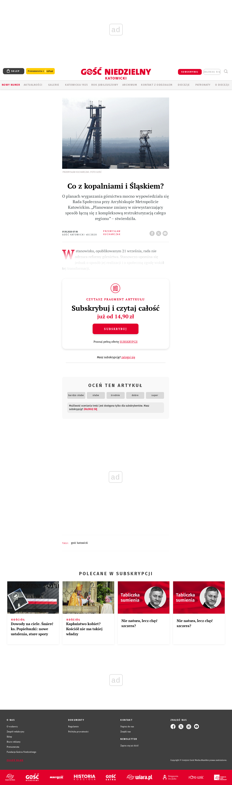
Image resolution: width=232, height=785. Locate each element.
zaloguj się (212, 72)
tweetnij (159, 232)
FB (153, 232)
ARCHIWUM (129, 84)
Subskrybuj (115, 329)
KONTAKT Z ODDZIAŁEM (156, 84)
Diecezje (184, 84)
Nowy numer (11, 84)
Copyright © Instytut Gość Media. (185, 760)
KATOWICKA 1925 (76, 84)
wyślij (166, 232)
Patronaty (203, 84)
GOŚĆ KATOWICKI (79, 543)
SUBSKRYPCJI (129, 342)
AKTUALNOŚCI (33, 84)
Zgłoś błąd (15, 760)
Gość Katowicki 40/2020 (79, 234)
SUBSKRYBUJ (189, 72)
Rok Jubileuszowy (104, 84)
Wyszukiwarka (225, 71)
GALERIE (53, 84)
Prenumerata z (40, 71)
